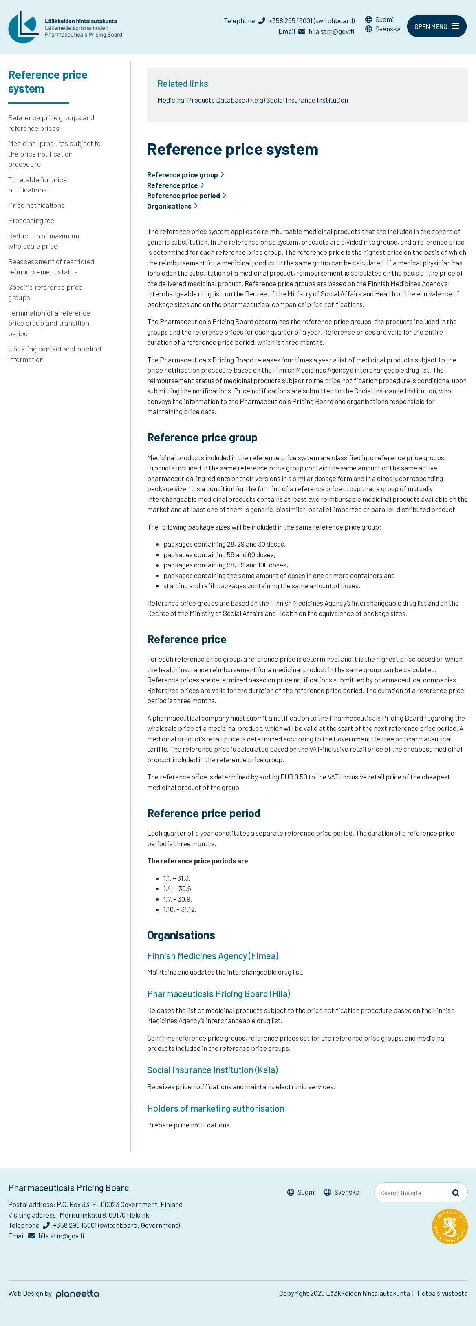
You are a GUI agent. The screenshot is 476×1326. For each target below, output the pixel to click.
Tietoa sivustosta (442, 1293)
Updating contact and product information (55, 354)
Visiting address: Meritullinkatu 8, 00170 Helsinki (79, 1215)
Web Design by (53, 1293)
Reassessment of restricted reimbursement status (51, 266)
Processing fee (31, 220)
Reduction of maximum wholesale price (43, 241)
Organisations (169, 206)
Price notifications (36, 205)
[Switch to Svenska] (383, 30)
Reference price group (182, 174)
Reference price (172, 185)
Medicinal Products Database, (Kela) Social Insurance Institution (252, 100)
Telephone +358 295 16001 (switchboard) (289, 20)
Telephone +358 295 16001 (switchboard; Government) (94, 1225)
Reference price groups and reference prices (51, 122)
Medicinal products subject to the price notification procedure (54, 153)
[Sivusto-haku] (456, 1193)
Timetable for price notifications (37, 184)
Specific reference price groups (45, 292)
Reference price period (183, 195)
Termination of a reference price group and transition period (49, 323)
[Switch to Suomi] (383, 20)
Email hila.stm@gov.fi (316, 31)
